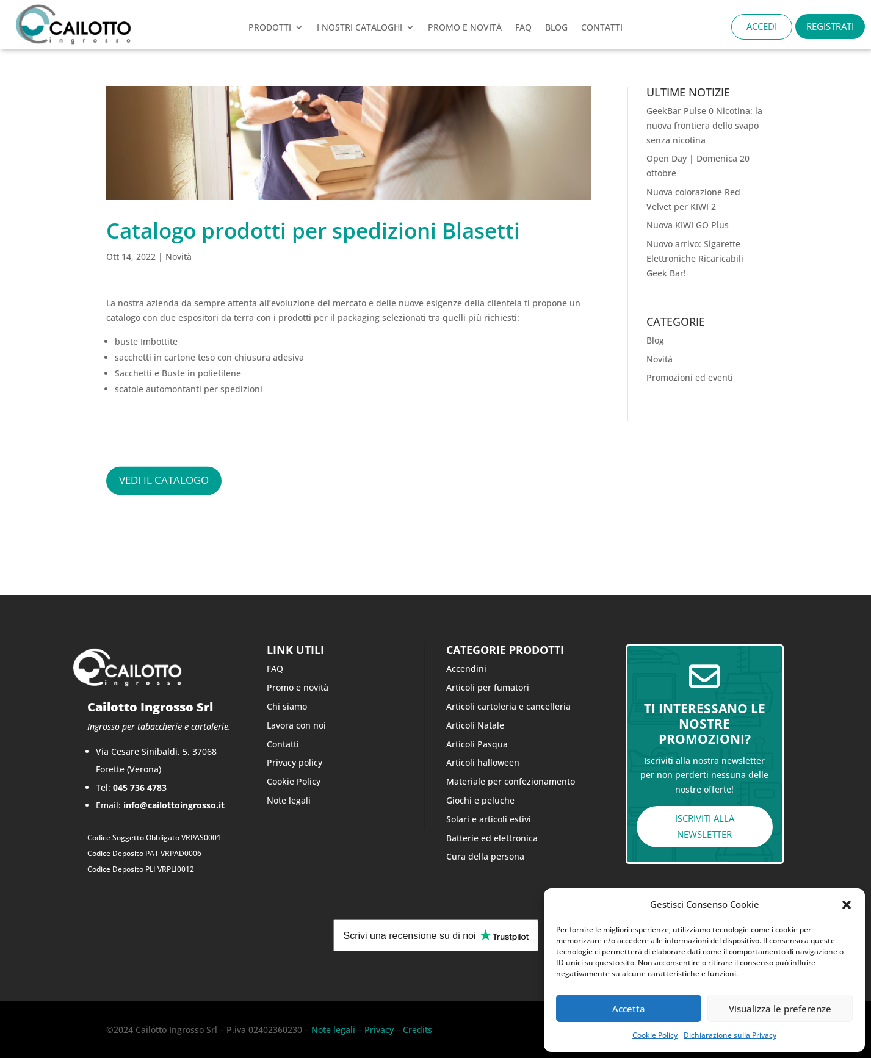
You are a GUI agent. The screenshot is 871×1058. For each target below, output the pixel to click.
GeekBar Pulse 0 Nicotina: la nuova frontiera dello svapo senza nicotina (704, 125)
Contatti (283, 744)
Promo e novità (297, 687)
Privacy (378, 1029)
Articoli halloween (482, 762)
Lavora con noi (296, 725)
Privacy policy (294, 762)
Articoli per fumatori (487, 687)
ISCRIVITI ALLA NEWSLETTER (704, 826)
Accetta (628, 1008)
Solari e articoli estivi (488, 819)
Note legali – (336, 1029)
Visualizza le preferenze (780, 1008)
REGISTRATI (830, 26)
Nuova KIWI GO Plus (687, 225)
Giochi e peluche (480, 800)
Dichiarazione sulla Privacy (730, 1035)
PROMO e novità (465, 28)
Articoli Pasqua (477, 744)
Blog (556, 28)
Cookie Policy (655, 1035)
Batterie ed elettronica (492, 838)
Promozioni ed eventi (689, 377)
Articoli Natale (475, 725)
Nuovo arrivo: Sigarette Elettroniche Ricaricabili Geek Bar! (694, 258)
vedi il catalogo (164, 480)
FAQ (523, 28)
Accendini (466, 668)
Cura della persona (485, 856)
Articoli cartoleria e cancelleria (508, 706)
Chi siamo (287, 706)
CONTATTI (602, 28)
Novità (178, 256)
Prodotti (269, 28)
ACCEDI (761, 26)
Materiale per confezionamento (510, 781)
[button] (846, 905)
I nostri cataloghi (359, 28)
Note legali (289, 800)
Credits (417, 1029)
